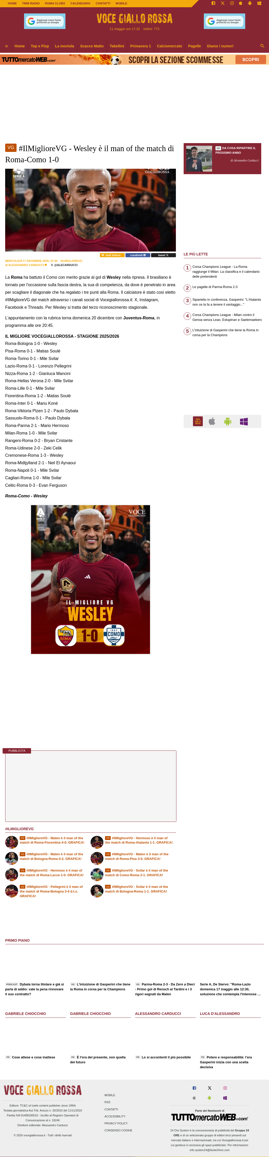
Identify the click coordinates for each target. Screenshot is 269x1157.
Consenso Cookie (118, 1130)
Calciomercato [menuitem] (169, 46)
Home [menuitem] (20, 46)
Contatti (111, 1109)
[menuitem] (6, 46)
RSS (107, 1102)
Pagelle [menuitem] (194, 46)
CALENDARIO (80, 3)
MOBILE (121, 3)
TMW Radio (31, 3)
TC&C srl (25, 1105)
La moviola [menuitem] (64, 46)
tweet (163, 255)
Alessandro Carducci (26, 265)
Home (12, 3)
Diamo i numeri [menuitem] (220, 46)
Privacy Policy (116, 1123)
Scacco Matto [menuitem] (92, 46)
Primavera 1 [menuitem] (140, 46)
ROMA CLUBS (55, 3)
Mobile (109, 1095)
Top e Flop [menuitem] (40, 46)
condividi (138, 255)
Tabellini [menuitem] (117, 46)
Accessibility (114, 1116)
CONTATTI (103, 3)
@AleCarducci (64, 265)
